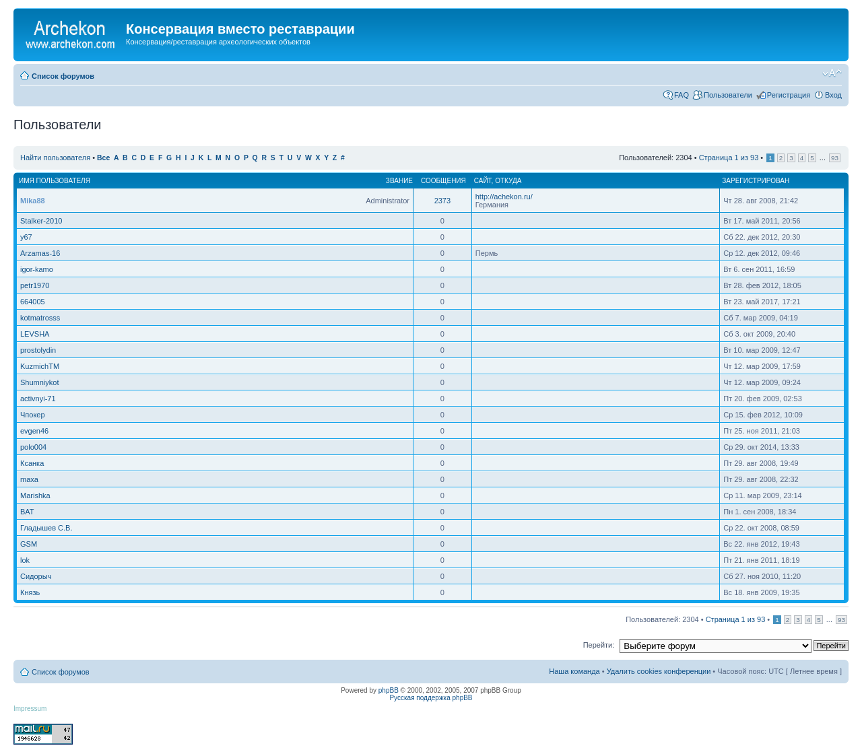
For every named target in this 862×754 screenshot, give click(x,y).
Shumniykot (39, 382)
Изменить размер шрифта (832, 73)
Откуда (508, 180)
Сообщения (443, 180)
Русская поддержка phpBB (430, 697)
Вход (833, 95)
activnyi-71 (38, 399)
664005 (32, 302)
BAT (27, 512)
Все (103, 158)
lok (25, 560)
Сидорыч (35, 576)
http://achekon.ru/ (504, 197)
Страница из (729, 157)
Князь (30, 592)
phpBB (388, 690)
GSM (28, 544)
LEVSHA (34, 334)
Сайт (483, 180)
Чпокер (32, 415)
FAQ (681, 95)
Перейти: (599, 645)
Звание (399, 180)
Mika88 (32, 201)
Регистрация (788, 95)
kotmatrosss (40, 318)
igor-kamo (36, 269)
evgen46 (34, 431)
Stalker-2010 (41, 221)
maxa (29, 479)
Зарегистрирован (755, 180)
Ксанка (32, 463)
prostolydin (38, 350)
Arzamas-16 (40, 253)
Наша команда (574, 671)
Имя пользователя (54, 180)
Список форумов (63, 76)
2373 (442, 201)
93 (834, 158)
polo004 (33, 447)
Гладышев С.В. (46, 528)
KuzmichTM (39, 366)
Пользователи (728, 95)
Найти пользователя (55, 157)
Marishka (35, 495)
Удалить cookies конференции (659, 671)
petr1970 (34, 285)
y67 (26, 237)
